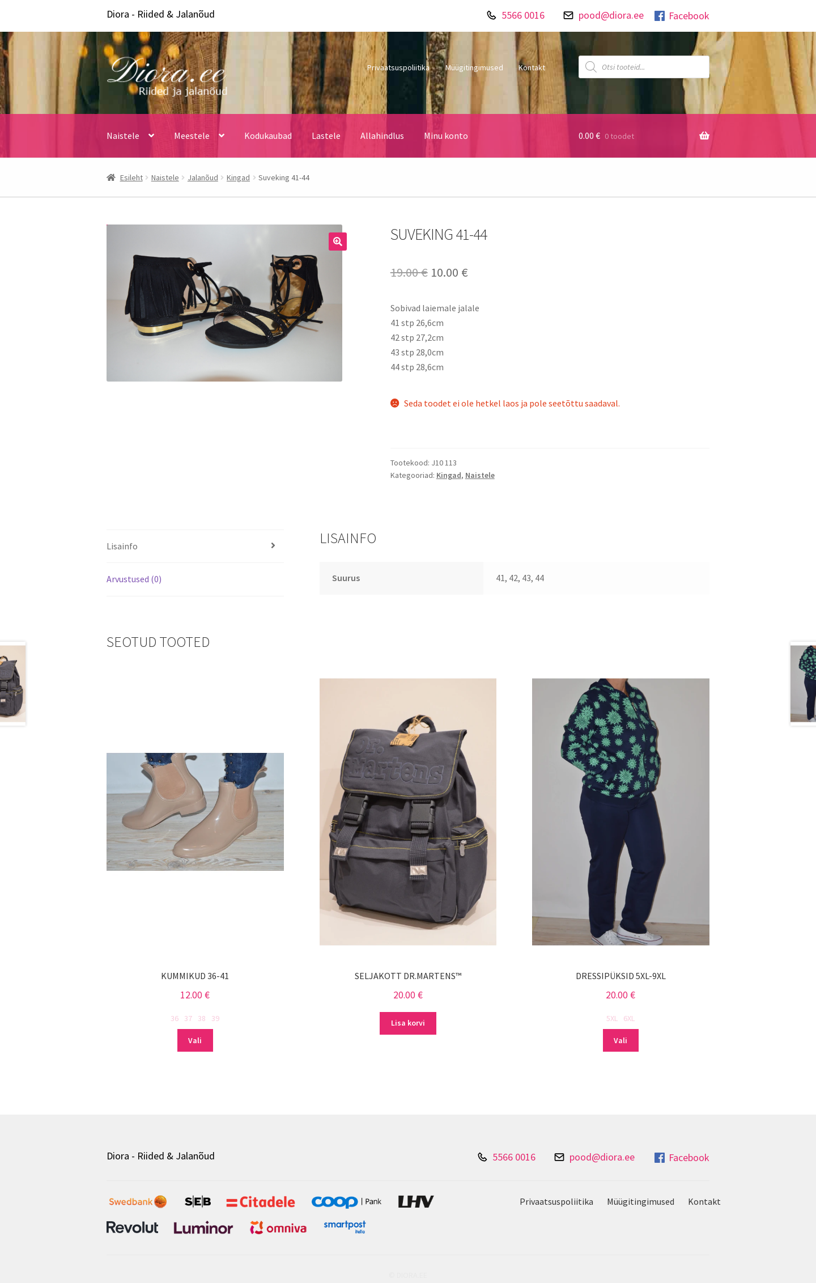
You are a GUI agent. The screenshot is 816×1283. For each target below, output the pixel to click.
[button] (338, 241)
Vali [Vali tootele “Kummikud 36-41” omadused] (195, 1040)
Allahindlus (382, 135)
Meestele (192, 135)
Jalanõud (203, 177)
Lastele (326, 135)
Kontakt (531, 67)
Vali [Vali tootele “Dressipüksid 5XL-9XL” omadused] (620, 1040)
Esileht (131, 177)
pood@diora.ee (611, 15)
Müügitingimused (474, 67)
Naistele (123, 135)
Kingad (238, 177)
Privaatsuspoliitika (398, 67)
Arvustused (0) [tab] (134, 579)
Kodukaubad (268, 135)
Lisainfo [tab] (122, 546)
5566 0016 (523, 15)
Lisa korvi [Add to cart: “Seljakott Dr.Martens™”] (408, 1023)
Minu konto (446, 135)
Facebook (681, 16)
